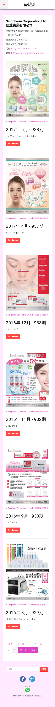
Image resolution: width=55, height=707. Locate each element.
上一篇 (20, 644)
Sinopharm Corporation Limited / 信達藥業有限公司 (28, 122)
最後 (33, 650)
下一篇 (23, 650)
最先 (10, 644)
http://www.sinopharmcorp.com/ (27, 53)
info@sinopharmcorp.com (24, 48)
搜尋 (44, 669)
